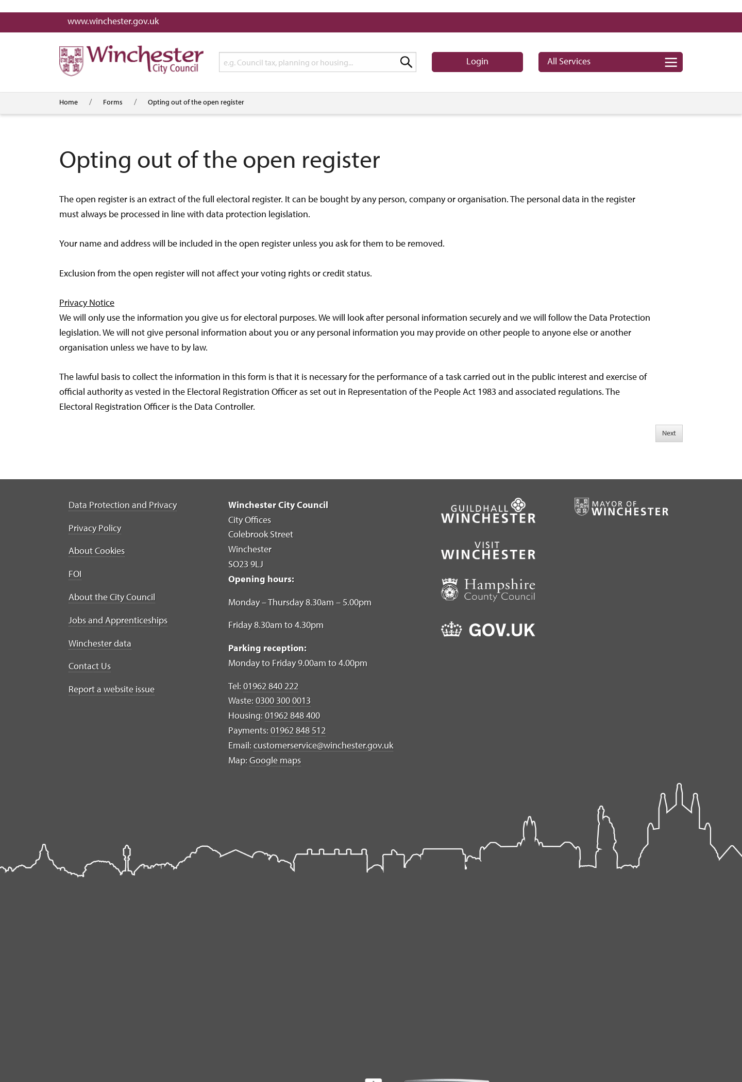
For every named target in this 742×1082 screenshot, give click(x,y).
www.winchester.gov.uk (113, 21)
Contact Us (90, 666)
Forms (113, 102)
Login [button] (477, 61)
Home (68, 102)
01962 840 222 (270, 686)
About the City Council (112, 597)
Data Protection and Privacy (123, 505)
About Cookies (97, 550)
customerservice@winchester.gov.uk (323, 745)
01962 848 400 (292, 715)
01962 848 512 (298, 730)
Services (569, 61)
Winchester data (100, 643)
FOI (75, 574)
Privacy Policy (95, 528)
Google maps (275, 760)
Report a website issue (112, 689)
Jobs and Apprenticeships (118, 620)
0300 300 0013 (283, 700)
